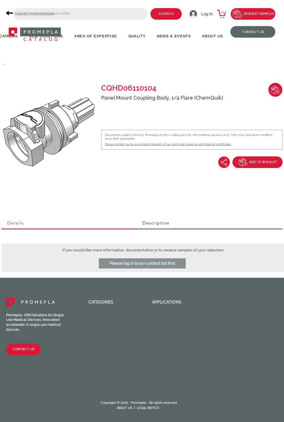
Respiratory (165, 352)
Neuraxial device (171, 338)
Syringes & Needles (109, 375)
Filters (96, 366)
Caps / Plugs (102, 324)
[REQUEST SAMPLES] (253, 14)
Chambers (99, 361)
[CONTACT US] (252, 32)
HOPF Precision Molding (115, 384)
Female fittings (105, 315)
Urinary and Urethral (177, 357)
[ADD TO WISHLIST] (257, 162)
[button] (142, 263)
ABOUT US (124, 408)
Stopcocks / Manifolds (115, 352)
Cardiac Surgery (171, 319)
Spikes (95, 357)
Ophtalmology (168, 347)
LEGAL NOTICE (148, 408)
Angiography (166, 315)
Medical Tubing (105, 389)
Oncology (163, 343)
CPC (92, 380)
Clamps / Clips (104, 347)
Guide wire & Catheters (114, 370)
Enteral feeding (170, 329)
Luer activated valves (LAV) (117, 333)
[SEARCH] (166, 14)
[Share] (224, 162)
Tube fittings (103, 343)
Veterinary (164, 361)
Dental (160, 324)
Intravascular (168, 333)
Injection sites (105, 338)
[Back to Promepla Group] (32, 13)
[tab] (69, 223)
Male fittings (103, 319)
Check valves (102, 329)
